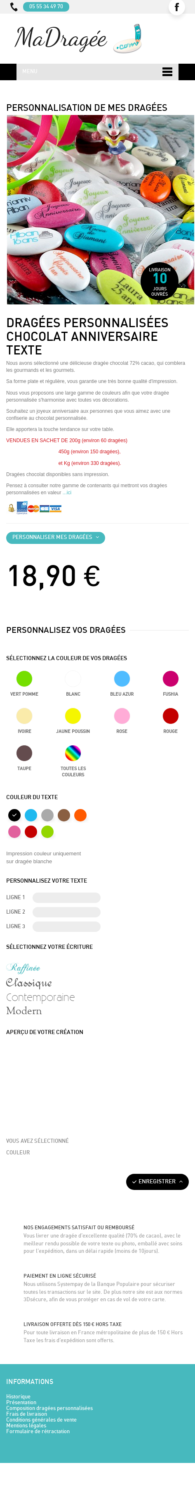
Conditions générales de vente (41, 1420)
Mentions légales (26, 1426)
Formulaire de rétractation (38, 1431)
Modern (24, 1011)
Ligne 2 (15, 912)
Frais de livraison (26, 1414)
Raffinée (23, 968)
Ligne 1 (15, 897)
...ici (67, 493)
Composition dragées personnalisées (49, 1408)
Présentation (21, 1402)
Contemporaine (40, 997)
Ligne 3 (15, 926)
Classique (29, 982)
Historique (18, 1397)
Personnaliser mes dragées (55, 537)
